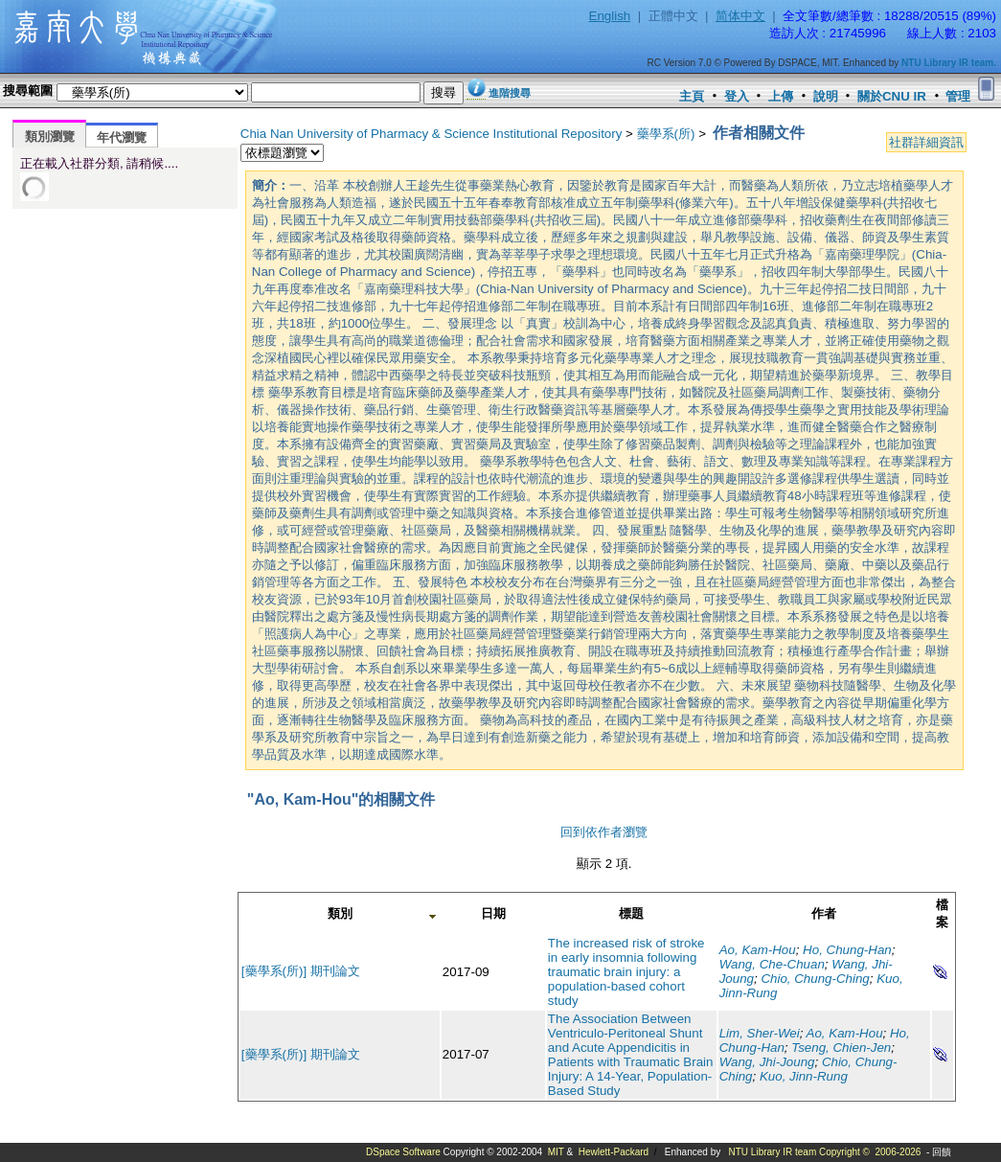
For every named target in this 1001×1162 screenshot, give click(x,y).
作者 (823, 913)
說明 (825, 96)
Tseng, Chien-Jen (841, 1047)
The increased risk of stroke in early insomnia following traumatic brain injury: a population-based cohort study (626, 972)
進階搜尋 (510, 93)
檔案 (942, 913)
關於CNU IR (891, 96)
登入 (736, 96)
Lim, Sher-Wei (759, 1033)
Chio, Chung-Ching (815, 978)
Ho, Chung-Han (847, 950)
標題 (631, 913)
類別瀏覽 (50, 136)
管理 (957, 96)
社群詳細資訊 (926, 142)
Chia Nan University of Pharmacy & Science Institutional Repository (431, 133)
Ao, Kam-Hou (757, 950)
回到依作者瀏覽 (604, 832)
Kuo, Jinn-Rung (804, 1076)
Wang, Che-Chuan (772, 964)
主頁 (691, 96)
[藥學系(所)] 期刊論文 (300, 971)
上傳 (780, 96)
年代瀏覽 (122, 137)
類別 (340, 913)
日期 (493, 913)
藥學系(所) (666, 133)
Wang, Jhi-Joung (767, 1062)
